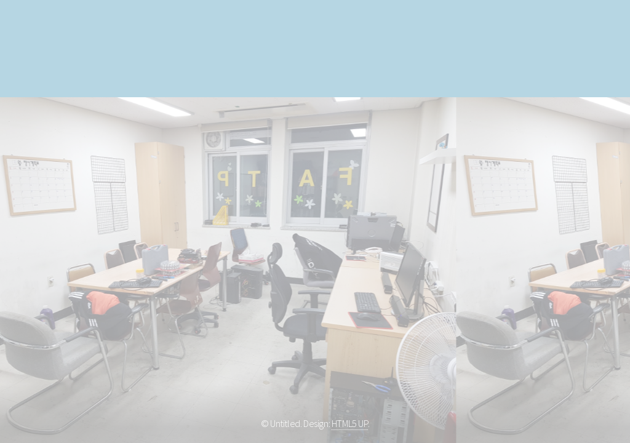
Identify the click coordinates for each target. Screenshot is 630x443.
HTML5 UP (350, 423)
